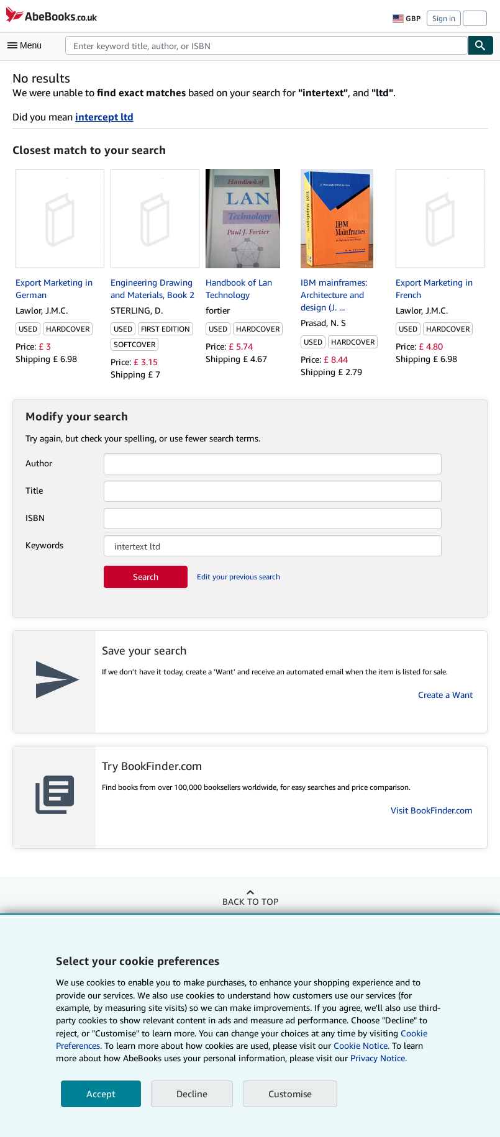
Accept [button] (101, 1093)
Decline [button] (191, 1093)
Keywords (44, 545)
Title (34, 490)
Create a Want (445, 694)
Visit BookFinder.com (432, 810)
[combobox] (266, 45)
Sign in (443, 18)
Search (145, 576)
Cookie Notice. (361, 1045)
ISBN (35, 517)
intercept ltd (104, 117)
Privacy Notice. (378, 1058)
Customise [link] (290, 1093)
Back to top (250, 901)
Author (38, 463)
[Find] (480, 45)
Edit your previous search (238, 576)
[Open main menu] (27, 45)
